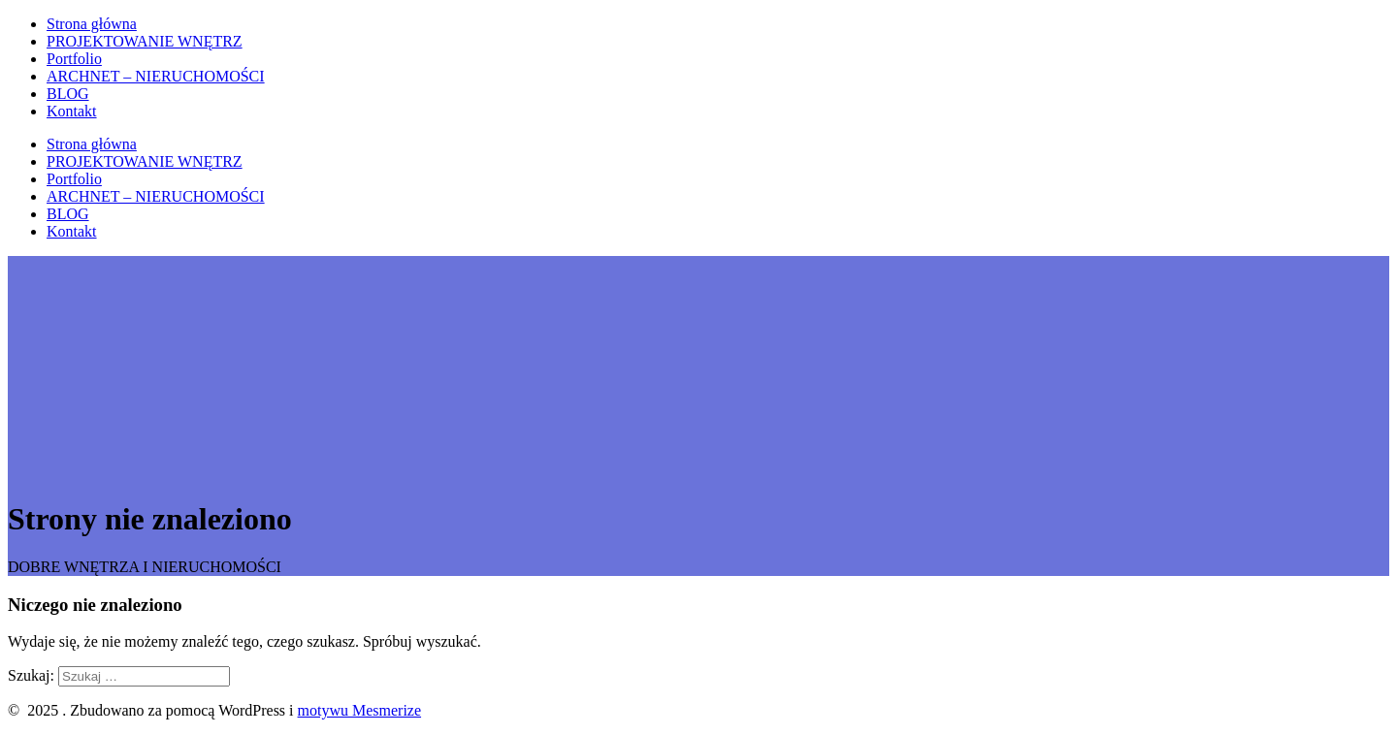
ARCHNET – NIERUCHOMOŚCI (156, 76)
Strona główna (92, 24)
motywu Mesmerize (360, 710)
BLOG (68, 93)
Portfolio (74, 58)
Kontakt (72, 111)
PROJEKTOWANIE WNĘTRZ (145, 41)
